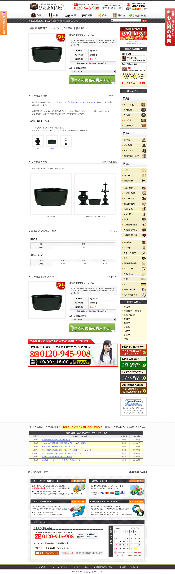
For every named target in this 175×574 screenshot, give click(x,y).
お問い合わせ (135, 567)
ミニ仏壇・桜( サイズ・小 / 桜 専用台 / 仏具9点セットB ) (62, 460)
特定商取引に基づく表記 (103, 567)
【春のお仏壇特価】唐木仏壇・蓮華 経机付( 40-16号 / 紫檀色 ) (64, 443)
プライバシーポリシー (82, 567)
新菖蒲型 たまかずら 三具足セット (82, 102)
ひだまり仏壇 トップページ (45, 567)
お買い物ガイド (65, 567)
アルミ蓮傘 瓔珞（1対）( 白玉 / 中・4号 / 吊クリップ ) (61, 453)
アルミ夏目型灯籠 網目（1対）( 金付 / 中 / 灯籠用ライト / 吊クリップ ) (67, 450)
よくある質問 (121, 567)
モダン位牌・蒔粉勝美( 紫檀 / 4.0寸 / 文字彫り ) (59, 446)
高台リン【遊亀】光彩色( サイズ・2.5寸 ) (57, 457)
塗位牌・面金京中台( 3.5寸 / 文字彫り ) (56, 440)
